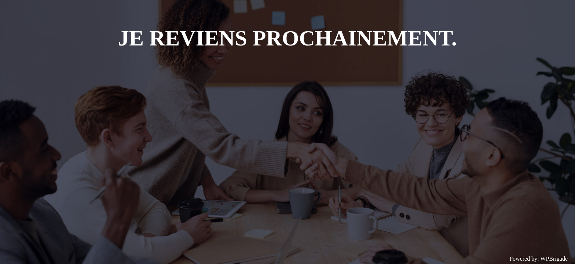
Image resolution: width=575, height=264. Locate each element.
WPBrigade (554, 259)
